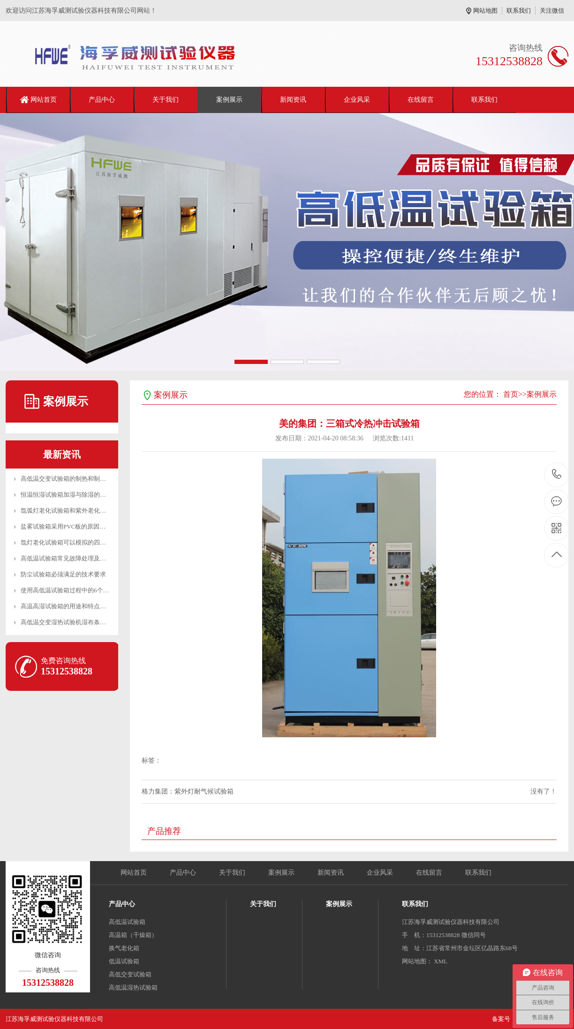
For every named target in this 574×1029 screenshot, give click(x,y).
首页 (510, 394)
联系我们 (518, 10)
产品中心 (102, 99)
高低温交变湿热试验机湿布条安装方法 (72, 622)
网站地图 (485, 10)
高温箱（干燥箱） (133, 934)
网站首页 (43, 99)
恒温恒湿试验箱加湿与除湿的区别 (66, 494)
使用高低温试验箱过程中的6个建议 (68, 590)
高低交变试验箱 (130, 974)
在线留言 (421, 99)
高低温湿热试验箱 (133, 987)
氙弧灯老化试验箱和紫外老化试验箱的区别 (78, 510)
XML (440, 961)
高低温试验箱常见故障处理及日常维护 (72, 558)
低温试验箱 (124, 961)
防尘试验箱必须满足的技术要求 (63, 574)
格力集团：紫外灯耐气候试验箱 (188, 791)
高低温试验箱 (127, 921)
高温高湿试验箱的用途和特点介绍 (66, 606)
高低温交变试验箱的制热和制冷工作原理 (75, 478)
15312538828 (556, 474)
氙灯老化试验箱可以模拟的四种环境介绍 (75, 542)
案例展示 (229, 99)
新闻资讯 (293, 99)
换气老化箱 (124, 948)
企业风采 (357, 99)
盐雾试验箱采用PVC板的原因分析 (66, 526)
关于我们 (165, 99)
